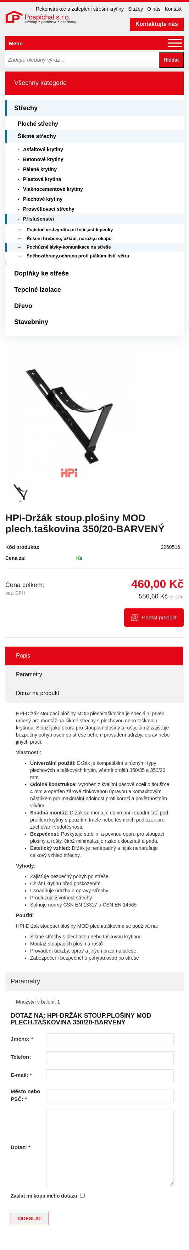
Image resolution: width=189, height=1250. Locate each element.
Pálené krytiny (40, 169)
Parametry (29, 674)
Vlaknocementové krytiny (53, 189)
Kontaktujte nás (156, 24)
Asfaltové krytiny (43, 149)
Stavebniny (31, 321)
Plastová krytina (42, 179)
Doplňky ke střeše (41, 273)
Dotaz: (20, 1147)
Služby (135, 9)
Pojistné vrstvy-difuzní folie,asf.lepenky (70, 229)
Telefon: (21, 1057)
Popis (23, 656)
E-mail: (21, 1075)
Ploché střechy (38, 124)
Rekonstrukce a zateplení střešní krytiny (80, 9)
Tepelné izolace (37, 289)
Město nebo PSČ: (25, 1095)
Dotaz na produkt (37, 693)
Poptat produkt (159, 617)
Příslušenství (38, 219)
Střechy (26, 108)
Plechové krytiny (42, 199)
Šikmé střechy (37, 136)
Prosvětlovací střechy (48, 209)
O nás (153, 9)
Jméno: (22, 1039)
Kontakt (173, 9)
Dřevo (23, 305)
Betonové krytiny (43, 159)
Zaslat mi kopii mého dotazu (44, 1196)
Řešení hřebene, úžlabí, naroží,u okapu (69, 238)
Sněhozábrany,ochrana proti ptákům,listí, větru (78, 255)
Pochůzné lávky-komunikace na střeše (69, 247)
